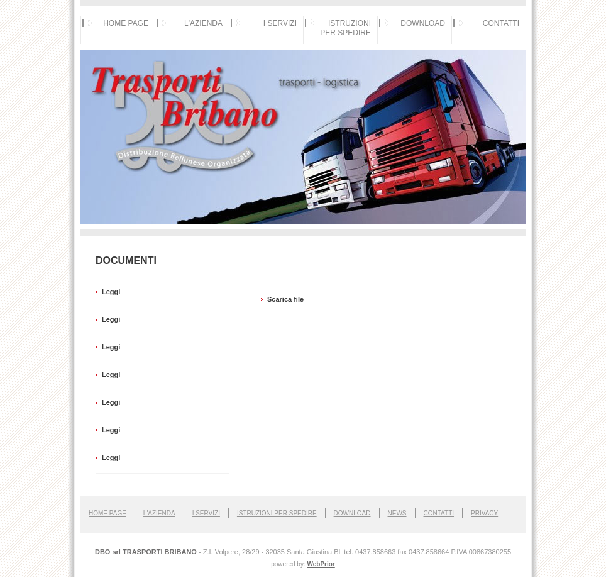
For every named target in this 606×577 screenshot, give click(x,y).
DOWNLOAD (422, 23)
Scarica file (285, 299)
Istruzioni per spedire (277, 513)
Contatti (439, 513)
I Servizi (206, 513)
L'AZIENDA (203, 23)
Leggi (111, 291)
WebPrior (320, 564)
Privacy (484, 513)
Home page (107, 513)
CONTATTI (501, 23)
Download (352, 513)
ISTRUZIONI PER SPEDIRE (345, 28)
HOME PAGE (125, 23)
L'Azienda (159, 513)
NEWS (397, 513)
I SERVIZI (280, 23)
